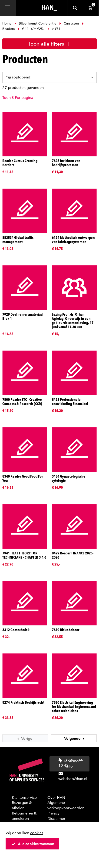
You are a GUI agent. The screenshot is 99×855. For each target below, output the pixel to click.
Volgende (75, 738)
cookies (36, 833)
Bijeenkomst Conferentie (35, 23)
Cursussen (69, 23)
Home (7, 23)
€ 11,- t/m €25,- (31, 29)
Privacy (53, 813)
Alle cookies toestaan (32, 844)
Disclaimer (56, 818)
